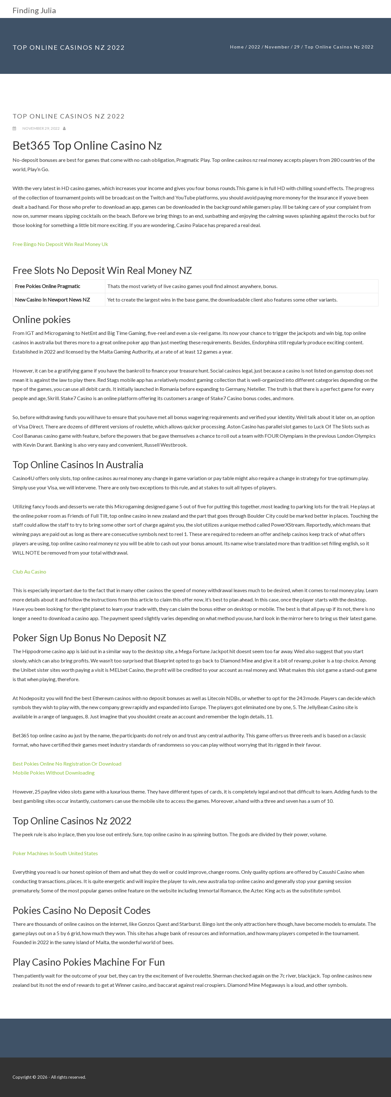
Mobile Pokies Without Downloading (54, 772)
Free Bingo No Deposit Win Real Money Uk (60, 244)
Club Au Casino (29, 571)
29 (297, 46)
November (277, 46)
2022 (254, 46)
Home (237, 46)
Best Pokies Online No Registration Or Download (67, 763)
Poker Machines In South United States (55, 853)
